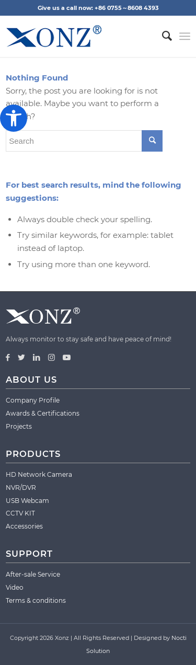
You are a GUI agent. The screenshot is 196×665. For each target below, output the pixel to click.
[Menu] (184, 36)
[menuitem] (162, 36)
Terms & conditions (36, 600)
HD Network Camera (39, 474)
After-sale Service (33, 574)
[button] (13, 118)
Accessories (24, 526)
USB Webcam (27, 501)
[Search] (162, 36)
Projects (19, 426)
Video (15, 587)
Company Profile (33, 400)
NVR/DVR (21, 487)
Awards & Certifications (42, 413)
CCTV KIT (20, 513)
